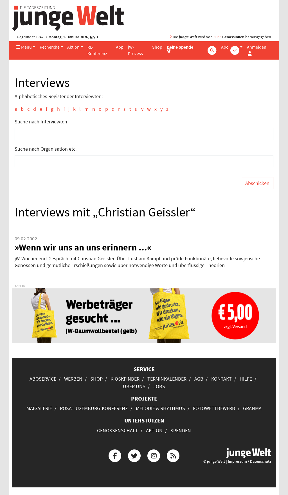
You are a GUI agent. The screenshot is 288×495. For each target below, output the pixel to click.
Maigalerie (39, 408)
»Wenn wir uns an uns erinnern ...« (83, 247)
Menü (24, 47)
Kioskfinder (125, 379)
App (119, 47)
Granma (252, 408)
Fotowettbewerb (214, 408)
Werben (73, 379)
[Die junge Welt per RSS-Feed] (173, 455)
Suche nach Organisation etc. (45, 149)
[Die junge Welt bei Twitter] (134, 455)
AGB (198, 379)
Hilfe (246, 379)
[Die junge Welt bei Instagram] (154, 455)
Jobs (159, 386)
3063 (217, 37)
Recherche (50, 47)
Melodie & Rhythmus (160, 408)
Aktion (73, 47)
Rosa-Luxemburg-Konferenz (94, 408)
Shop (157, 47)
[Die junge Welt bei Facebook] (115, 455)
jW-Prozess (135, 50)
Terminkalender (166, 379)
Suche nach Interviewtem (42, 121)
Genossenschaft (117, 430)
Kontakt (221, 379)
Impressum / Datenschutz (249, 461)
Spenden (180, 430)
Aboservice (43, 379)
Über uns (134, 386)
